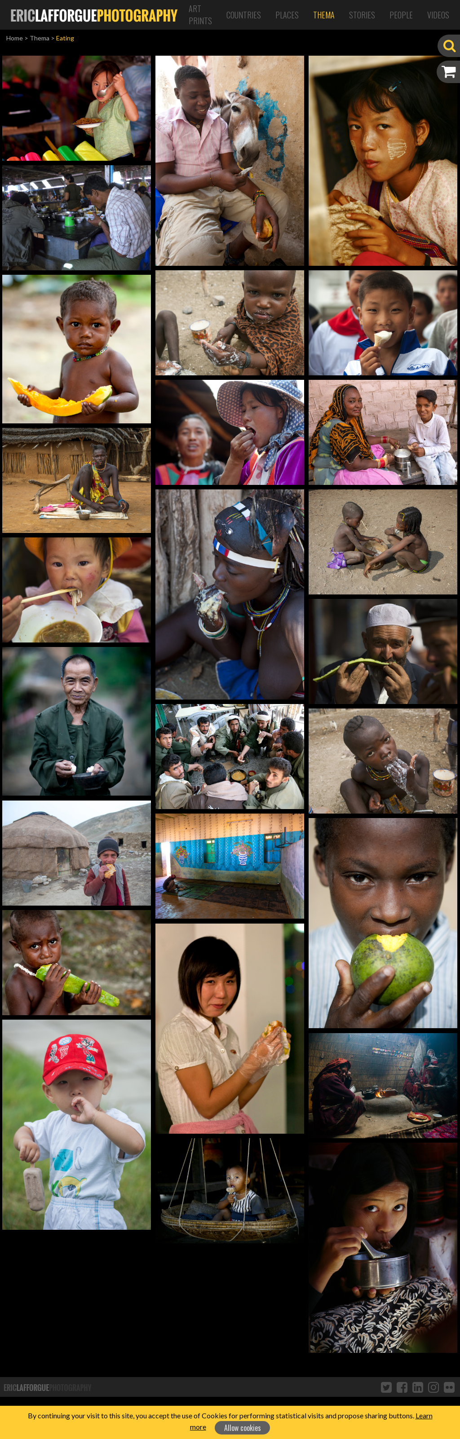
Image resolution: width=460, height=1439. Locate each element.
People (401, 15)
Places (287, 15)
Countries (243, 15)
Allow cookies (242, 1427)
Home (14, 38)
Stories (362, 15)
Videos (438, 15)
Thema (324, 15)
